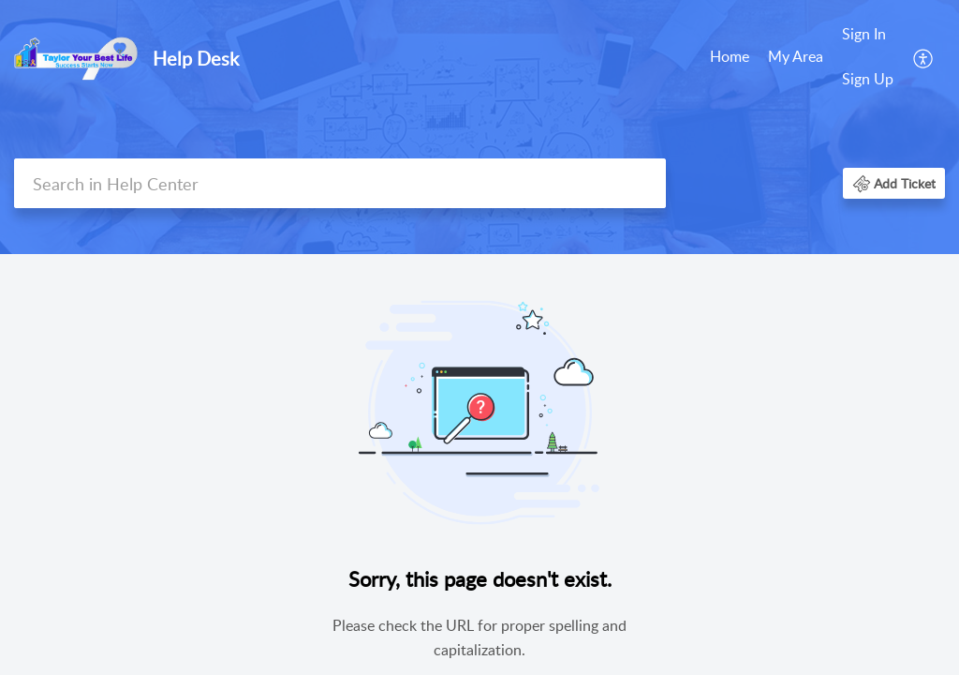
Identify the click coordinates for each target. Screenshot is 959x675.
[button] (924, 57)
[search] (340, 183)
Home (729, 56)
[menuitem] (729, 58)
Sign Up (867, 78)
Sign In (864, 33)
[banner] (479, 127)
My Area (795, 56)
